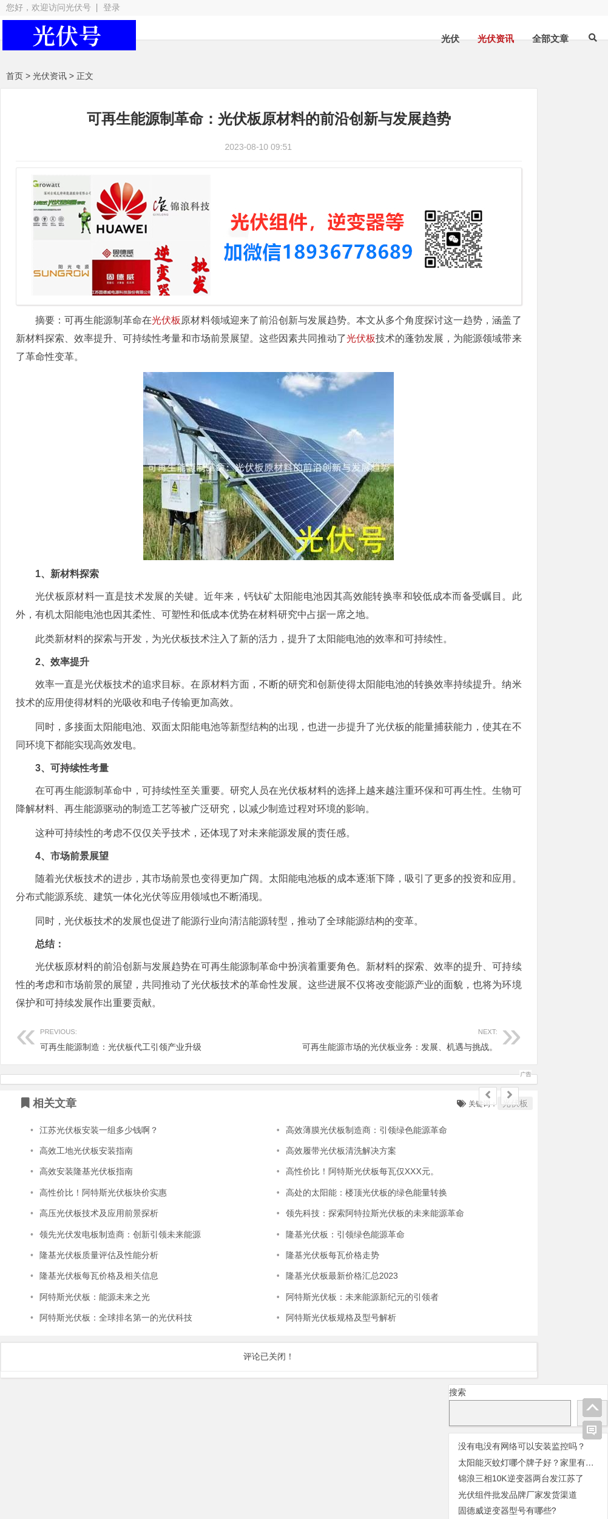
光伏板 (166, 298)
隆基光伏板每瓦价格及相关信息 (98, 1308)
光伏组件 (317, 1462)
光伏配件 (230, 1462)
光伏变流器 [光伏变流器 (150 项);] (563, 246)
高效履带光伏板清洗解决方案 (295, 1183)
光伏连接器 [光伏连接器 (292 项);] (488, 300)
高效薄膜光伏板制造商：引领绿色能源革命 (321, 1162)
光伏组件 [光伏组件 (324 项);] (538, 282)
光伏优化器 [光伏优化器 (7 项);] (499, 248)
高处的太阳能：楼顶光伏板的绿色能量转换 (321, 1225)
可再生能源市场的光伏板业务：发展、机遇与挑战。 (318, 1070)
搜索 (457, 96)
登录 (111, 7)
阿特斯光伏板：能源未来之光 (94, 1329)
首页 (14, 76)
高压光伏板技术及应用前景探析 (98, 1246)
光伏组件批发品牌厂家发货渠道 (517, 198)
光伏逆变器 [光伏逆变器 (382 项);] (488, 317)
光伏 (450, 38)
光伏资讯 (496, 38)
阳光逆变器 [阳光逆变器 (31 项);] (478, 386)
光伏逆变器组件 (559, 1459)
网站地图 (234, 1484)
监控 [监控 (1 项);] (522, 370)
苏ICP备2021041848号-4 (316, 1484)
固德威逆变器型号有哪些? (507, 215)
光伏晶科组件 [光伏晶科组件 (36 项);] (535, 264)
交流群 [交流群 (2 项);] (460, 249)
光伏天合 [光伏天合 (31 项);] (472, 265)
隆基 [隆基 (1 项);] (518, 387)
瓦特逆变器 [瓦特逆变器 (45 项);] (479, 369)
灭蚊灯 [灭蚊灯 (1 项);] (537, 353)
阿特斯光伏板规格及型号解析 (295, 1350)
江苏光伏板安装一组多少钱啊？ (98, 1162)
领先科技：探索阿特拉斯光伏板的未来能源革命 (329, 1246)
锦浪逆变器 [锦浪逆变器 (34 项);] (563, 369)
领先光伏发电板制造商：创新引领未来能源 (120, 1266)
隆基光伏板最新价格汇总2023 (296, 1308)
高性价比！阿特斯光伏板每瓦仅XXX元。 (316, 1204)
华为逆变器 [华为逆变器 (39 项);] (565, 335)
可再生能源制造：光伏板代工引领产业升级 (130, 1070)
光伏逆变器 (60, 1462)
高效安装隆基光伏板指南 (86, 1204)
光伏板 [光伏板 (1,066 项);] (475, 281)
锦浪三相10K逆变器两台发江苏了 (521, 183)
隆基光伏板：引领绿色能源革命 (299, 1266)
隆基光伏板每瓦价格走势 (287, 1288)
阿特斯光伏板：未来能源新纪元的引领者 (316, 1329)
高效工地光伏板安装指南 (86, 1183)
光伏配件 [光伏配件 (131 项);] (561, 318)
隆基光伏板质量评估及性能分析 (98, 1288)
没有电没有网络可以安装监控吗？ (522, 150)
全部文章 (550, 38)
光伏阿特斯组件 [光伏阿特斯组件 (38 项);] (489, 335)
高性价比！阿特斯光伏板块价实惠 (103, 1225)
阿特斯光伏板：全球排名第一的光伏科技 (115, 1350)
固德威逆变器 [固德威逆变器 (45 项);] (485, 351)
